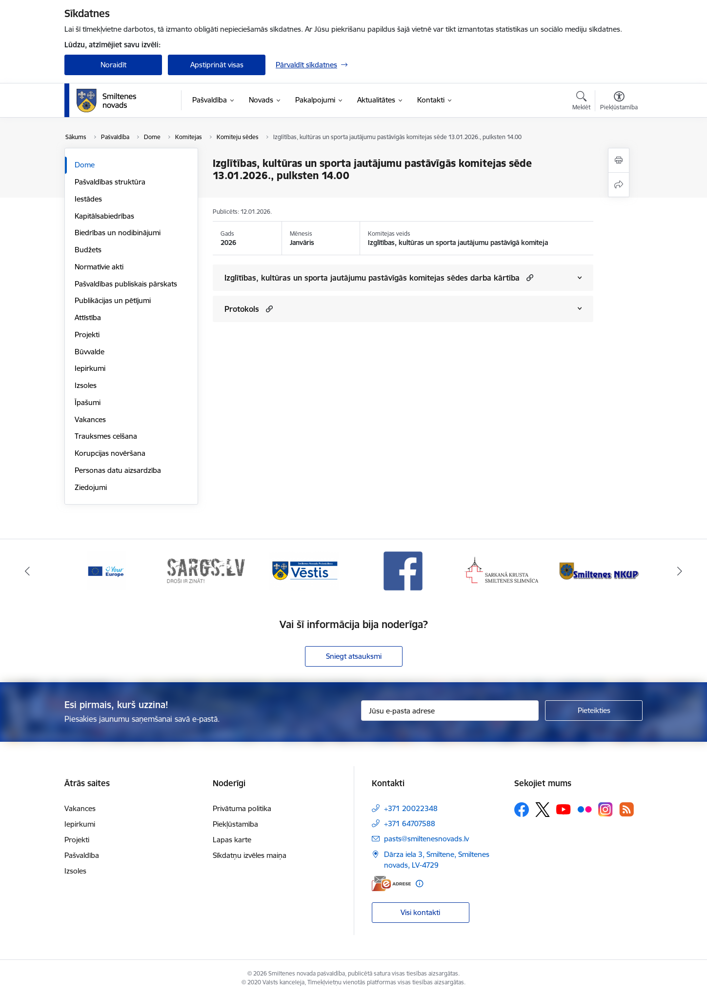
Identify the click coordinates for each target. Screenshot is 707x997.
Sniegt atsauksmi (354, 656)
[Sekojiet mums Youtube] (563, 809)
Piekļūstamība (235, 824)
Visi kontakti (420, 912)
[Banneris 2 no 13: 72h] (205, 570)
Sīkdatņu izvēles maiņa (249, 855)
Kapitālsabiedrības (104, 216)
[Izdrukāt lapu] (618, 160)
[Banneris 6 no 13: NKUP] (601, 570)
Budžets (88, 249)
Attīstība (88, 317)
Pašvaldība (81, 855)
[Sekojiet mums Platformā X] (542, 809)
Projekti (87, 334)
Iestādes (88, 198)
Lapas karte (232, 839)
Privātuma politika (242, 808)
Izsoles (86, 385)
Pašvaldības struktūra (110, 181)
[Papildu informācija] (419, 883)
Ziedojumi (91, 487)
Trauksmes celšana (106, 436)
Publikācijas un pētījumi (113, 300)
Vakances (90, 419)
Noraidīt (113, 64)
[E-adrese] (391, 883)
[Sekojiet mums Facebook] (521, 809)
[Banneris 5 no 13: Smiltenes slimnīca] (502, 570)
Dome (85, 164)
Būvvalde (89, 351)
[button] (528, 277)
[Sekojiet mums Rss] (626, 809)
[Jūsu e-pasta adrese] (450, 710)
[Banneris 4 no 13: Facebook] (403, 570)
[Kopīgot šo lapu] (618, 185)
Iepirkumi (90, 368)
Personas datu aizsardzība (118, 470)
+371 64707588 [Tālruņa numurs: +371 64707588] (409, 823)
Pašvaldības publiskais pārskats (126, 283)
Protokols (241, 309)
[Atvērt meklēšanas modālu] (581, 102)
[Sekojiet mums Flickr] (584, 809)
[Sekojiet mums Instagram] (605, 809)
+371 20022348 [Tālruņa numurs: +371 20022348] (411, 808)
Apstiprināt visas (216, 64)
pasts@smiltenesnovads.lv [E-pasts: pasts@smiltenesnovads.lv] (426, 838)
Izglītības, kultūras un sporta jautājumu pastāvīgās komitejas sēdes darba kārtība (372, 278)
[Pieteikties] (594, 710)
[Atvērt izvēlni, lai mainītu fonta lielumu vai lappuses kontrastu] (619, 102)
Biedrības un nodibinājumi (118, 232)
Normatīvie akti (99, 266)
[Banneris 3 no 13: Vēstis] (304, 570)
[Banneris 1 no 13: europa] (106, 570)
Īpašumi (88, 402)
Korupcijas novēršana (110, 453)
